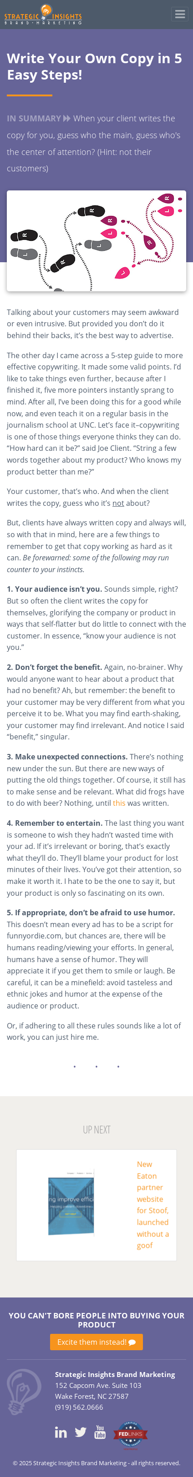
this (119, 803)
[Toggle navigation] (179, 14)
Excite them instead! (96, 1342)
